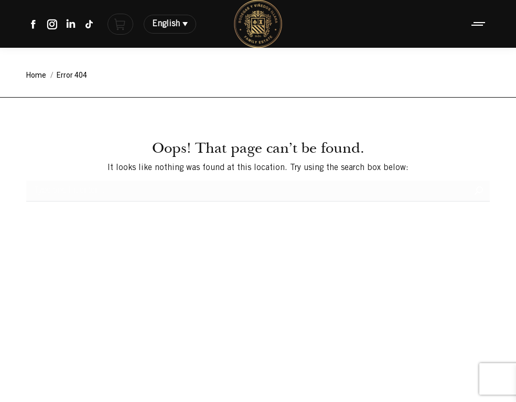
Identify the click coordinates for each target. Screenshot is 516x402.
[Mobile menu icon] (479, 24)
